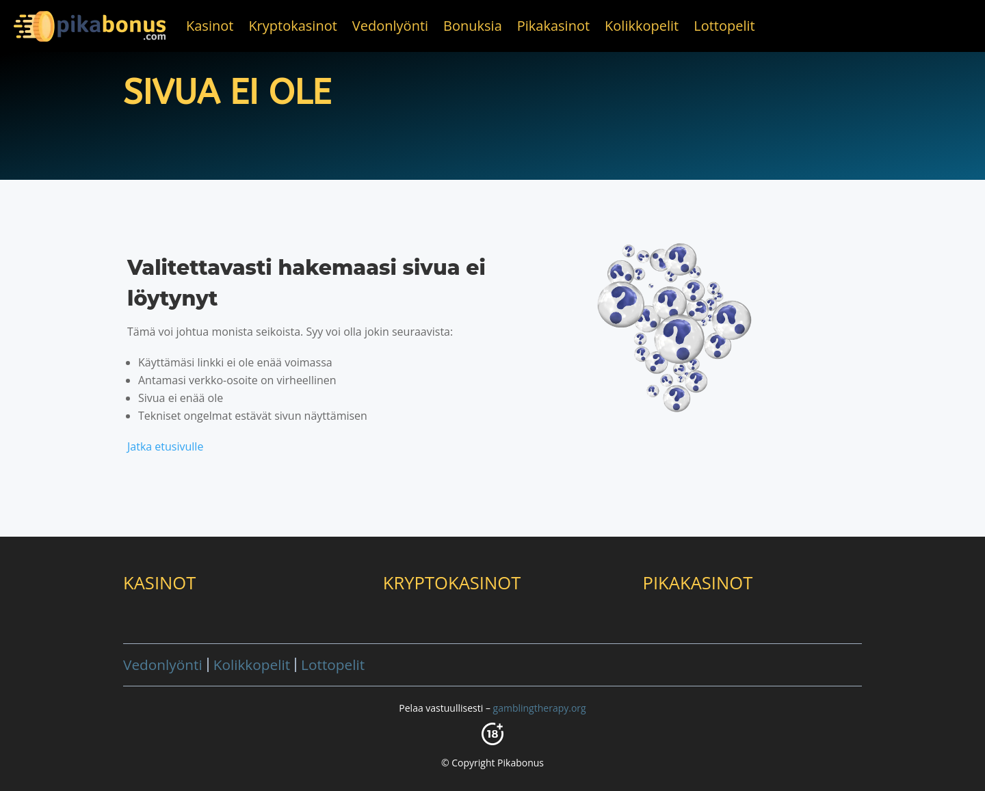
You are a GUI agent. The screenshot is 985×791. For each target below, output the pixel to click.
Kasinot (209, 25)
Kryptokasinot (292, 25)
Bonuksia (472, 25)
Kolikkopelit (642, 25)
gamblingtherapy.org (539, 707)
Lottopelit (724, 25)
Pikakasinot (553, 25)
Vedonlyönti (390, 25)
